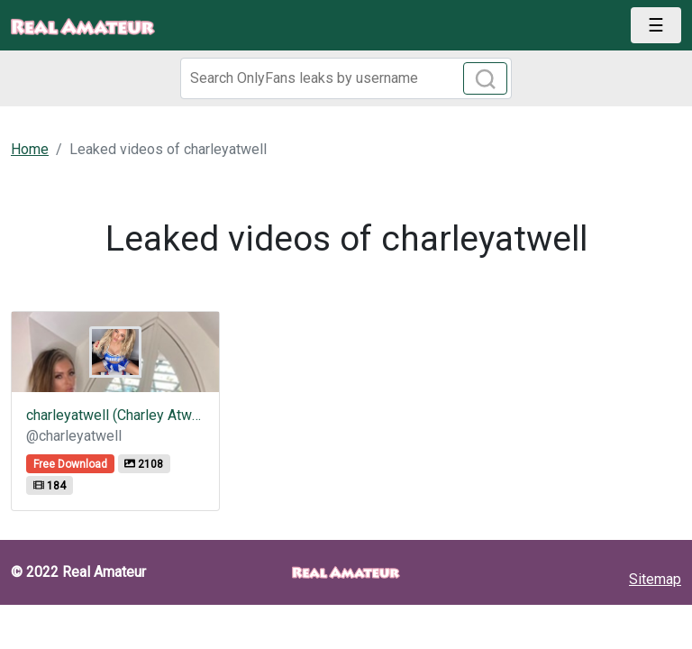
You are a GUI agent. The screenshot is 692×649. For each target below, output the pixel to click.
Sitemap (655, 579)
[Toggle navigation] (656, 25)
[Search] (346, 78)
